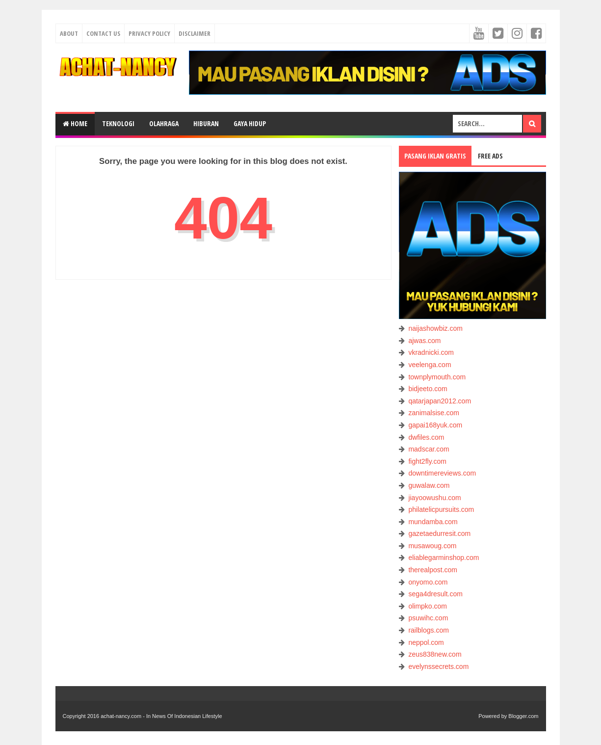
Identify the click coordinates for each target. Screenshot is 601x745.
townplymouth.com (437, 377)
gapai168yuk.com (435, 425)
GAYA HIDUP (250, 123)
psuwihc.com (428, 618)
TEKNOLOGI (118, 123)
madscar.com (428, 449)
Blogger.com (523, 716)
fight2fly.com (427, 461)
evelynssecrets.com (438, 666)
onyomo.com (427, 582)
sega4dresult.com (435, 594)
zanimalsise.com (433, 413)
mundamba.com (432, 522)
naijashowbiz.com (435, 328)
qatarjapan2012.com (439, 401)
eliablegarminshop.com (443, 557)
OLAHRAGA (164, 123)
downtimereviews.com (442, 473)
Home (75, 123)
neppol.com (426, 642)
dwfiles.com (426, 437)
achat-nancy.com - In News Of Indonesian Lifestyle (161, 716)
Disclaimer (194, 33)
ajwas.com (424, 341)
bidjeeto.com (427, 389)
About (69, 33)
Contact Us (103, 33)
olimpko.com (427, 606)
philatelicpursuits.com (441, 509)
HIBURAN (206, 123)
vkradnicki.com (431, 352)
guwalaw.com (428, 485)
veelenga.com (429, 365)
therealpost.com (432, 570)
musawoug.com (432, 546)
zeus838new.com (434, 654)
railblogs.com (428, 630)
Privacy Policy (149, 33)
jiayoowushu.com (434, 498)
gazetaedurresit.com (439, 533)
